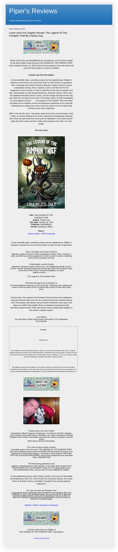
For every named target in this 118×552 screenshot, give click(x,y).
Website (28, 505)
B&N (38, 234)
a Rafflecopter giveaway (41, 538)
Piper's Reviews (33, 11)
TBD (43, 234)
